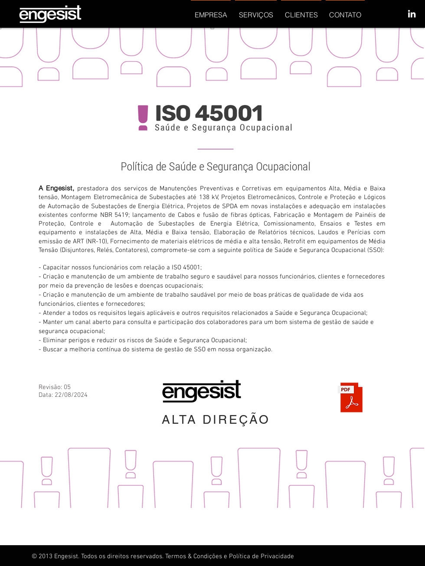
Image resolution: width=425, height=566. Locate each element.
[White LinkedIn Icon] (411, 13)
